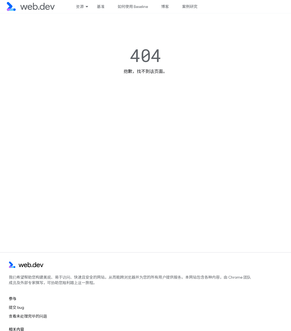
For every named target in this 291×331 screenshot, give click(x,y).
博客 (165, 6)
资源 (80, 6)
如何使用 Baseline (133, 6)
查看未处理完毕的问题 (28, 316)
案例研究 (189, 6)
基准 (100, 6)
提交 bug (16, 307)
